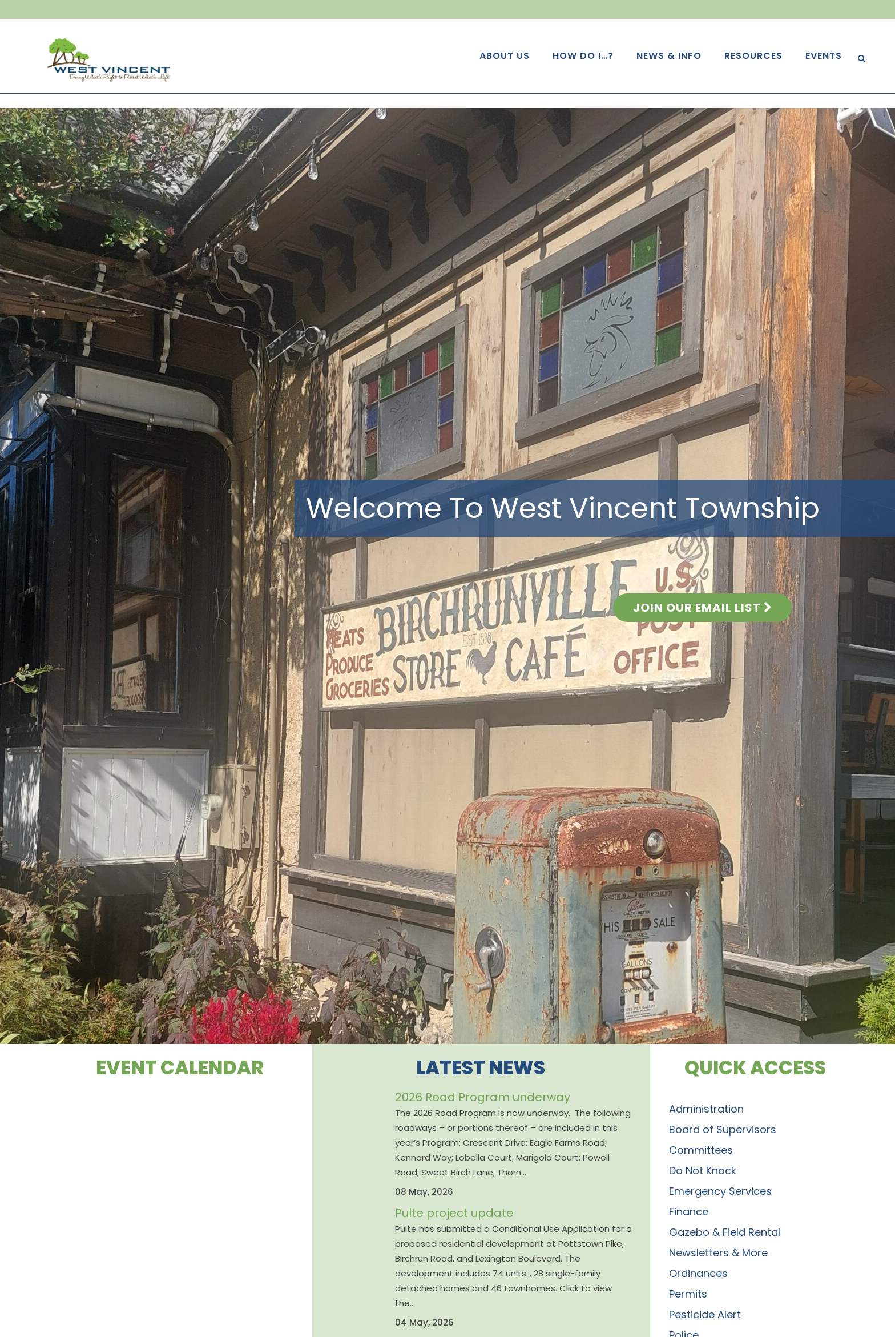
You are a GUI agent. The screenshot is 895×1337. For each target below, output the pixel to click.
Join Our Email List (702, 608)
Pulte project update (454, 1213)
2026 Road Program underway (482, 1097)
